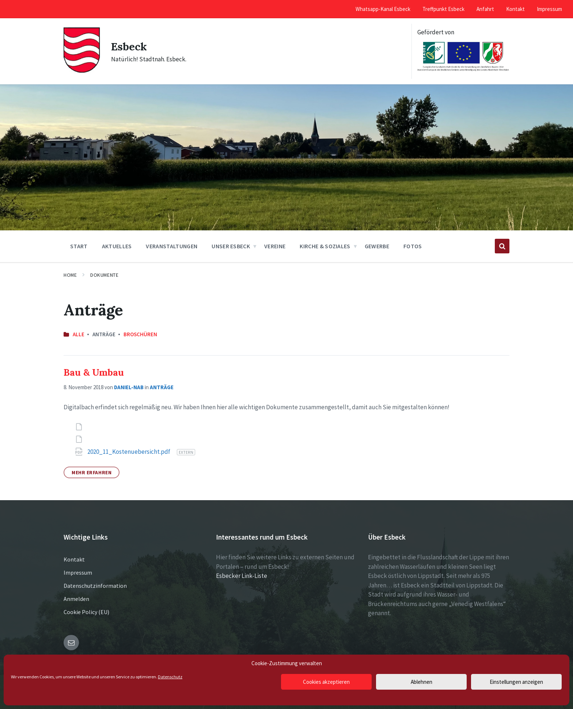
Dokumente (104, 275)
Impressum (78, 572)
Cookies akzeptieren (326, 681)
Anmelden (76, 598)
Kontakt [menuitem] (515, 8)
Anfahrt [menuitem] (485, 8)
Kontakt (74, 559)
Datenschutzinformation (95, 585)
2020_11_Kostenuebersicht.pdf (129, 452)
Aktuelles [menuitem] (117, 246)
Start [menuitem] (79, 246)
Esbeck (129, 46)
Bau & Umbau (94, 372)
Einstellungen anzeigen (516, 681)
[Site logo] (82, 71)
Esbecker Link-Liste (241, 576)
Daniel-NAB (129, 387)
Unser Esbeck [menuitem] (231, 246)
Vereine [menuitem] (274, 246)
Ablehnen (421, 681)
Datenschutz (170, 676)
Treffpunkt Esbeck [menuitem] (443, 8)
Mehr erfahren (91, 472)
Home (70, 275)
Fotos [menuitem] (412, 246)
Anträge (162, 387)
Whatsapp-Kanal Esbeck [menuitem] (383, 8)
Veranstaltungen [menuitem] (171, 246)
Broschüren (140, 334)
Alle (78, 334)
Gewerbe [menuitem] (377, 246)
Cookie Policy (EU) (86, 612)
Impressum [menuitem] (549, 8)
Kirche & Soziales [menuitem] (325, 246)
